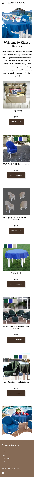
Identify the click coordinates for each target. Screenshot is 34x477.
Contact (4, 462)
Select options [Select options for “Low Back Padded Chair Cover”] (16, 393)
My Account (6, 458)
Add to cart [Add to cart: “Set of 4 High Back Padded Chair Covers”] (16, 230)
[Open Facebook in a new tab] (2, 473)
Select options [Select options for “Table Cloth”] (16, 284)
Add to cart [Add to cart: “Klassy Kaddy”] (16, 121)
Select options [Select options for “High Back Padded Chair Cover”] (16, 175)
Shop (3, 455)
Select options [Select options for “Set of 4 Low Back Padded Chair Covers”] (16, 339)
